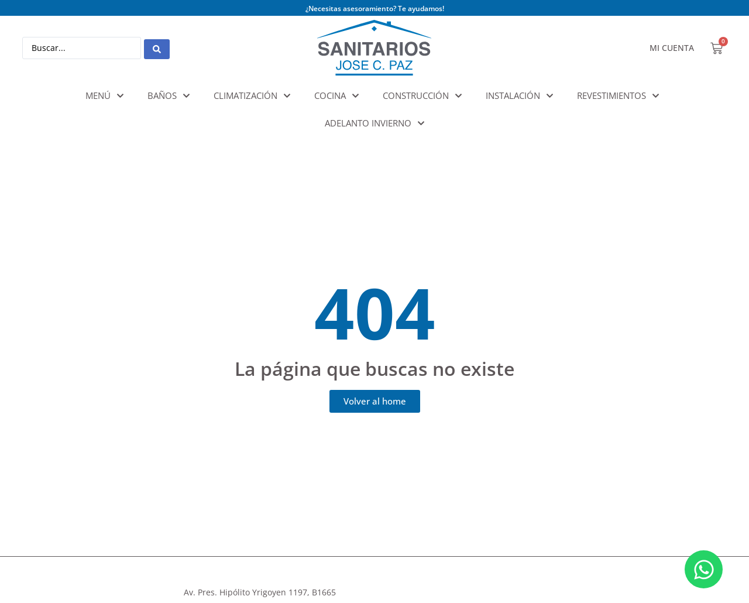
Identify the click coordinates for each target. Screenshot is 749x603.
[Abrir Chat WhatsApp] (704, 569)
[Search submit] (157, 48)
